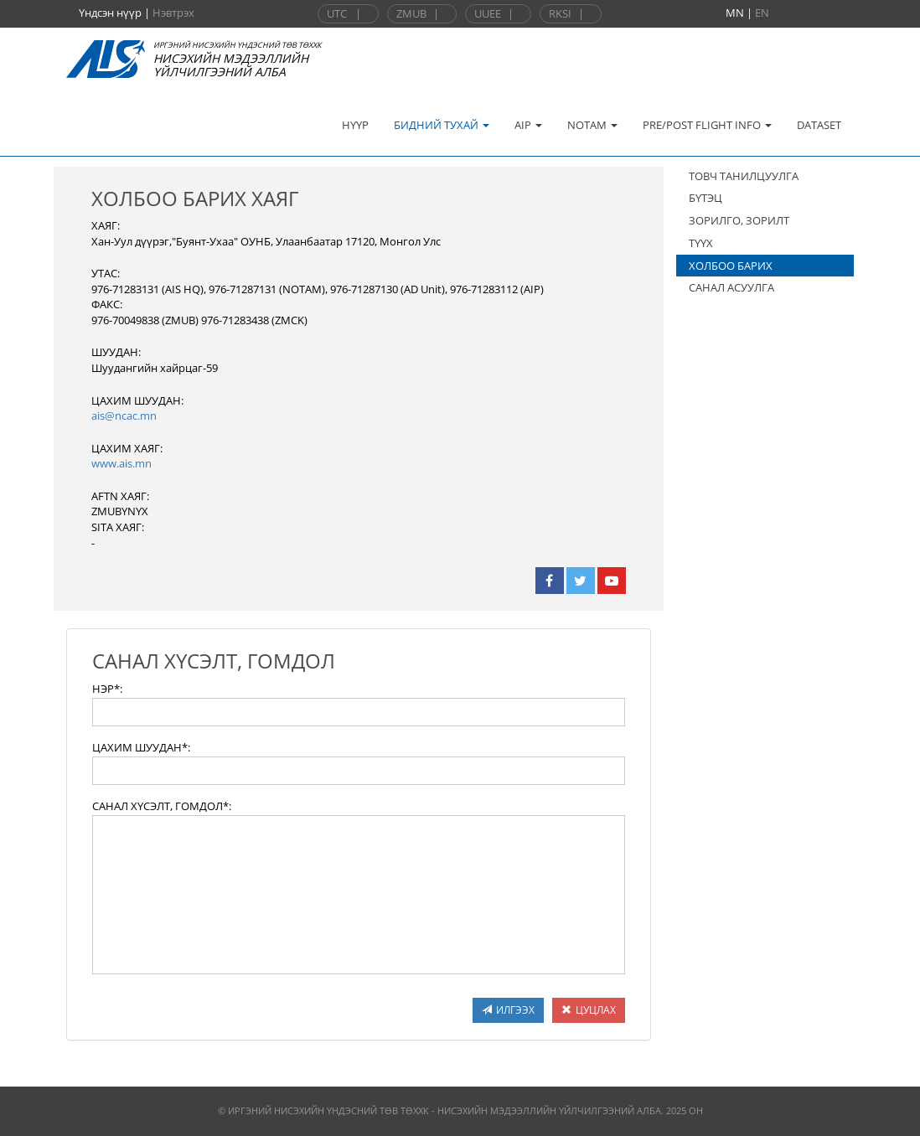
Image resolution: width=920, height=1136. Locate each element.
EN (762, 12)
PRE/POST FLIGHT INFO (707, 124)
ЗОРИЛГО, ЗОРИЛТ (739, 220)
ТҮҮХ (701, 242)
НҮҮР (355, 124)
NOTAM (592, 124)
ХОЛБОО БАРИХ (731, 265)
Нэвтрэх (173, 12)
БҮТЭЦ (705, 197)
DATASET (819, 124)
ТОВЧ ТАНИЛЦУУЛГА (744, 175)
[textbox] (358, 712)
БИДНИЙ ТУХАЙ (441, 124)
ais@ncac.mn (124, 415)
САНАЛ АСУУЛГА (731, 287)
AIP (528, 124)
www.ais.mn (121, 463)
